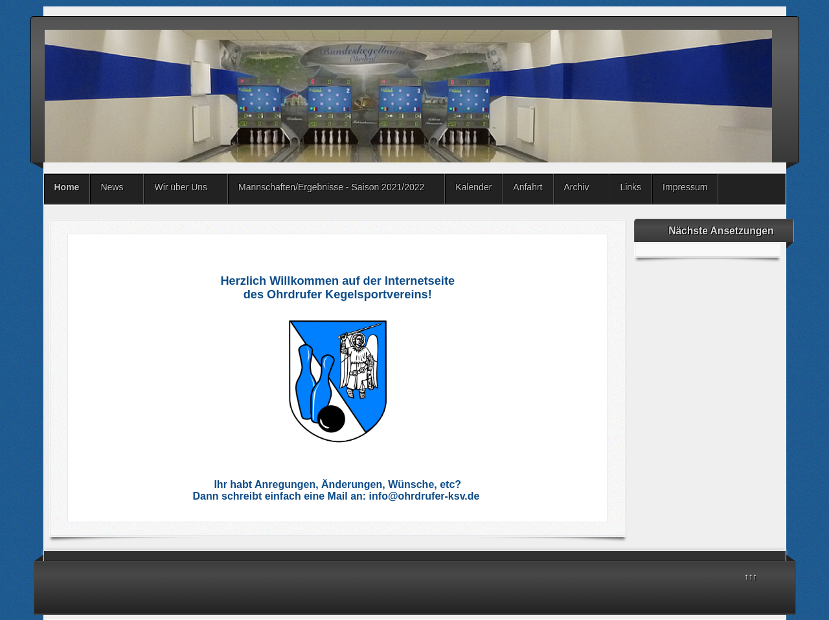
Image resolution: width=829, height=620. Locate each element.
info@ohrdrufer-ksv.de (424, 496)
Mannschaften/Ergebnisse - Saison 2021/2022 (331, 187)
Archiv (576, 187)
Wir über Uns (180, 187)
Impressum (685, 187)
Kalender (473, 187)
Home (67, 187)
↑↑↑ (750, 576)
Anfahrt (527, 187)
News (111, 187)
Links (630, 187)
